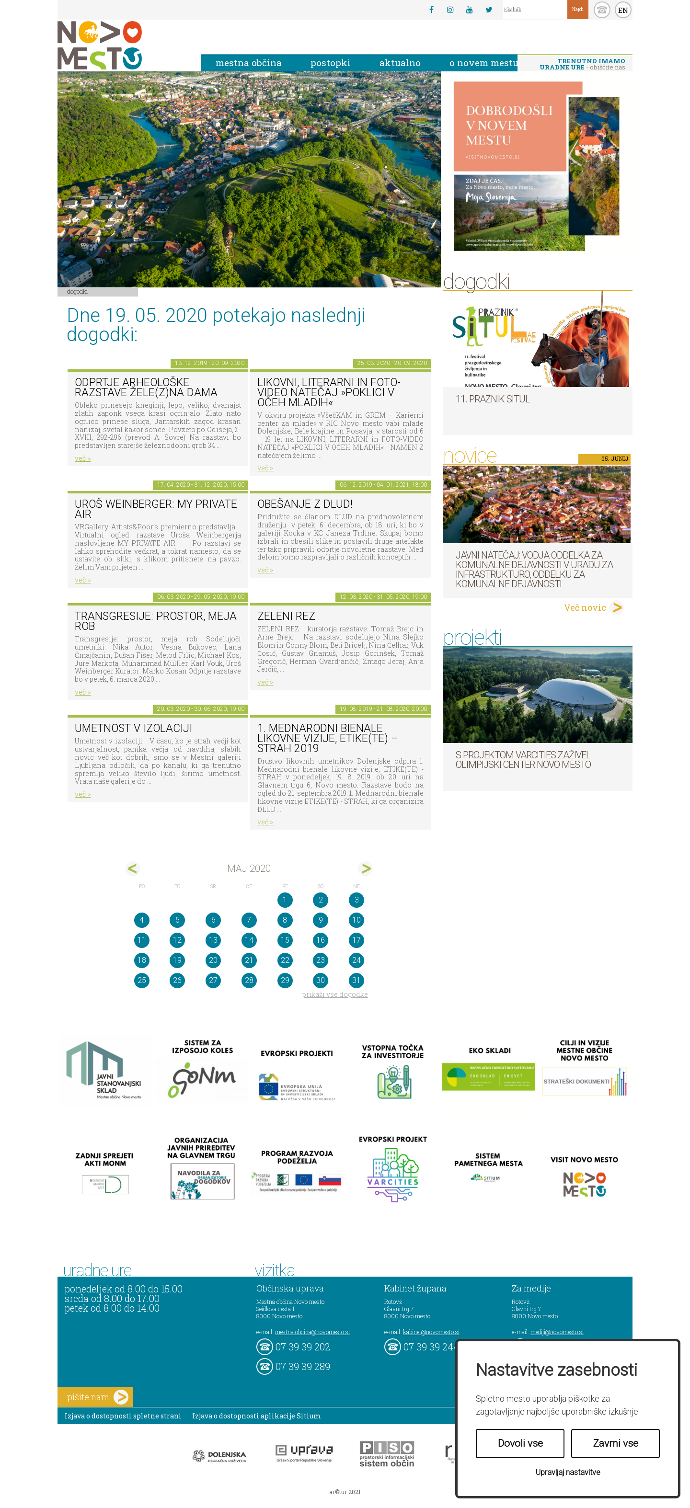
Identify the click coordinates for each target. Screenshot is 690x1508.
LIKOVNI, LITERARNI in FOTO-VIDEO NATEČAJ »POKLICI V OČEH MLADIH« (329, 392)
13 (213, 940)
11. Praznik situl (493, 399)
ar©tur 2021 (345, 1492)
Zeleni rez (286, 616)
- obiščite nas (582, 64)
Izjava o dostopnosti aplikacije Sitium (256, 1415)
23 (320, 960)
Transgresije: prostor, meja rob (156, 621)
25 (142, 980)
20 (213, 960)
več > (83, 458)
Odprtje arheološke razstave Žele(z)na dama (146, 387)
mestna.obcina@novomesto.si (312, 1332)
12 (177, 940)
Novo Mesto (122, 45)
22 (285, 960)
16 (320, 940)
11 (142, 940)
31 (356, 980)
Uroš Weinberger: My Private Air (156, 509)
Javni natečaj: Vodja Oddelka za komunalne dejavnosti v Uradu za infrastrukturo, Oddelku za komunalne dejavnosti (534, 569)
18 (142, 960)
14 (249, 940)
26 (177, 980)
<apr (133, 868)
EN (623, 10)
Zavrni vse (615, 1443)
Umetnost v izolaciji (133, 728)
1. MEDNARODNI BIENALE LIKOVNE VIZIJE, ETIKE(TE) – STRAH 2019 (327, 738)
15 (285, 940)
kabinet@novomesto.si (431, 1332)
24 (356, 960)
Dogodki (77, 291)
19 (177, 960)
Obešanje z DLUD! (305, 504)
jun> (365, 868)
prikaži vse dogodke (335, 994)
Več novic (585, 607)
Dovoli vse (520, 1443)
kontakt (602, 9)
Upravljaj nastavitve (568, 1472)
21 (249, 960)
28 (249, 980)
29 (285, 980)
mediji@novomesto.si (557, 1332)
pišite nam (97, 1397)
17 (356, 940)
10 (356, 920)
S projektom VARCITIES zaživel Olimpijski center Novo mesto (523, 759)
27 (213, 980)
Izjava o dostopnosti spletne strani (123, 1415)
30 (320, 980)
